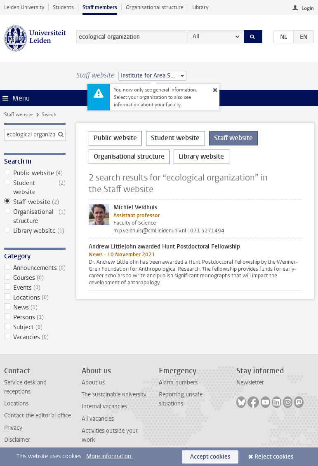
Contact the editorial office (37, 415)
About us (93, 382)
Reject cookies (273, 457)
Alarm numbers (178, 382)
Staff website (18, 114)
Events (35, 287)
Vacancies (35, 337)
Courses (35, 277)
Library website (35, 230)
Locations (35, 297)
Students (63, 7)
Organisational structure (155, 7)
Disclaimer (17, 440)
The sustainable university (114, 394)
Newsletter (250, 382)
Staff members (99, 7)
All (196, 36)
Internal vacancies (104, 406)
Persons (35, 317)
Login (308, 8)
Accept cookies (210, 457)
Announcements (35, 267)
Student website (35, 187)
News (35, 307)
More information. (109, 456)
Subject (35, 327)
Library (200, 7)
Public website (35, 173)
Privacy (13, 428)
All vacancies (98, 419)
